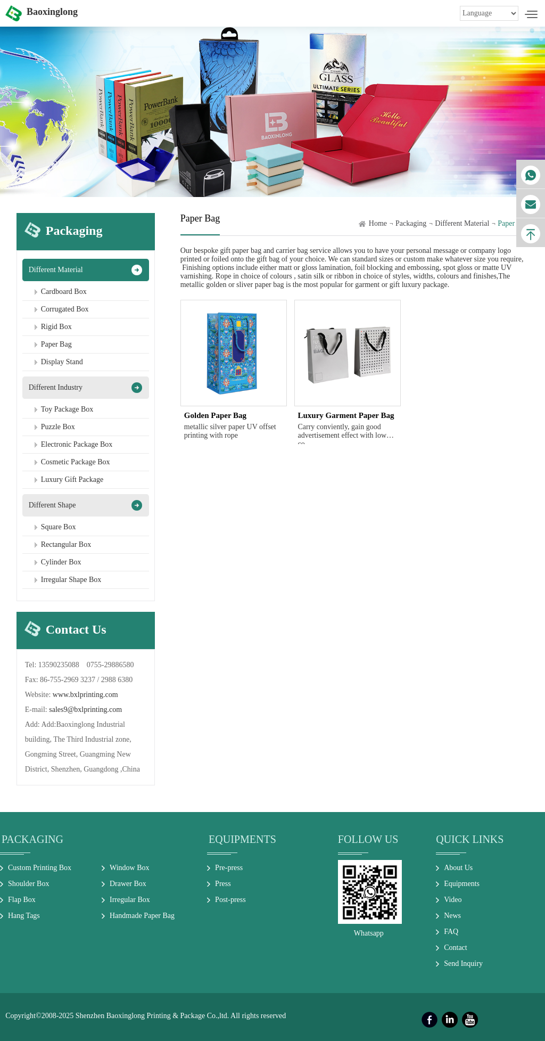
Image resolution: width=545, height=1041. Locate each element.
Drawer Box (128, 884)
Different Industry (55, 387)
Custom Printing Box (39, 868)
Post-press (230, 900)
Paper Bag (56, 344)
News (452, 916)
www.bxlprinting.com (85, 695)
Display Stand (62, 362)
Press (223, 884)
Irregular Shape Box (71, 580)
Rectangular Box (66, 544)
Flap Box (22, 900)
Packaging (410, 223)
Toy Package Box (67, 409)
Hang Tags (24, 916)
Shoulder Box (28, 884)
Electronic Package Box (77, 444)
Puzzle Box (58, 427)
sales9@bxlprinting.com (85, 710)
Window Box (130, 868)
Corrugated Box (65, 309)
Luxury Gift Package (72, 479)
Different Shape (52, 505)
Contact (455, 948)
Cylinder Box (61, 562)
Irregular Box (130, 900)
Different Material (56, 270)
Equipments (242, 839)
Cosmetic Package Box (75, 462)
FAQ (451, 932)
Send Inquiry (463, 964)
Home (378, 223)
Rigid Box (56, 327)
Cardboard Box (64, 292)
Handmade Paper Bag (142, 916)
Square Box (58, 527)
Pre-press (229, 868)
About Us (458, 868)
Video (452, 900)
